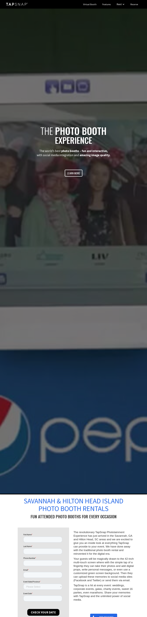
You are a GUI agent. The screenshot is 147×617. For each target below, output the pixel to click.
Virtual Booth (89, 4)
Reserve (134, 4)
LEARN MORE (73, 173)
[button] (120, 4)
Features (106, 4)
